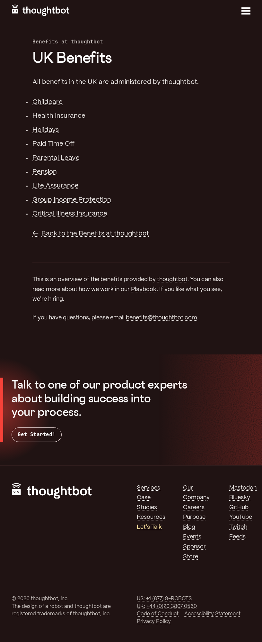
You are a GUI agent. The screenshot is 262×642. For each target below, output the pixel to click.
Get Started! (37, 434)
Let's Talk (149, 527)
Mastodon (243, 488)
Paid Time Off (53, 144)
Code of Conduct (158, 613)
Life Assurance (55, 186)
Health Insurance (58, 116)
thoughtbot (172, 279)
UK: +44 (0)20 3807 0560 (167, 606)
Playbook (144, 289)
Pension (44, 172)
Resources (151, 517)
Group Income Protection (71, 200)
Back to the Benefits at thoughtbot (95, 234)
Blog (189, 527)
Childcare (47, 102)
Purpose (194, 517)
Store (190, 557)
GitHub (239, 507)
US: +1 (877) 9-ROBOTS (164, 598)
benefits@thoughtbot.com (161, 318)
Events (192, 537)
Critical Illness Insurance (69, 214)
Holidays (45, 130)
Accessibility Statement (212, 613)
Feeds (237, 537)
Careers (194, 507)
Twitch (238, 527)
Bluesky (239, 497)
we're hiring (47, 299)
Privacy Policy (154, 621)
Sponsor (194, 547)
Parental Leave (56, 158)
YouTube (240, 517)
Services (148, 488)
